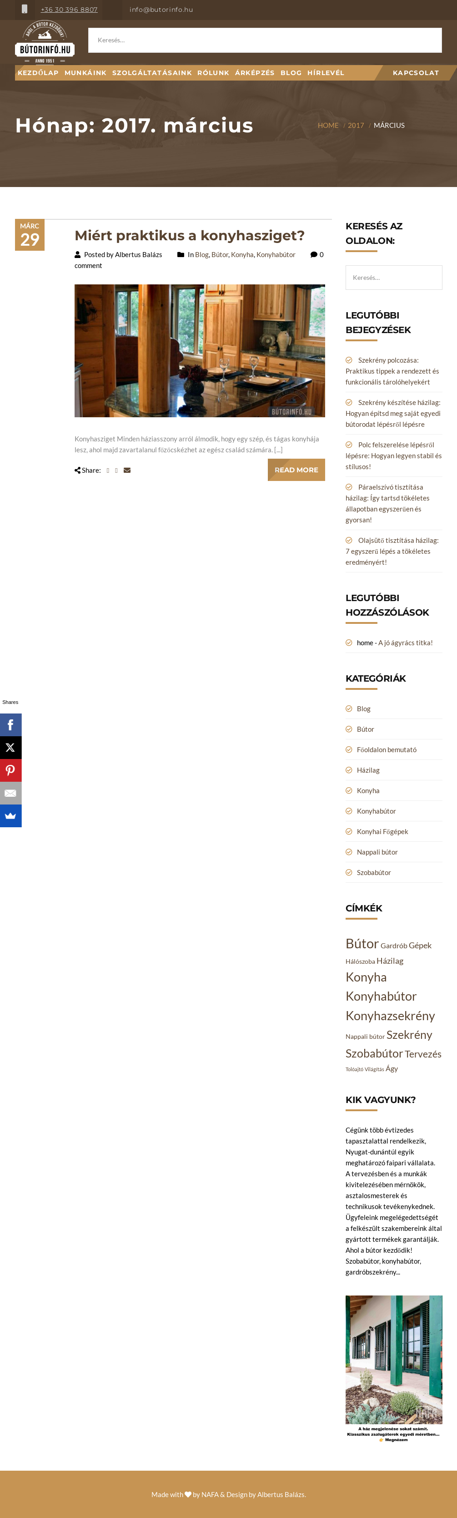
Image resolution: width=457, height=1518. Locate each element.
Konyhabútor (276, 254)
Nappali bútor (377, 852)
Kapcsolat (416, 73)
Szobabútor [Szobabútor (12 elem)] (374, 1053)
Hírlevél (325, 73)
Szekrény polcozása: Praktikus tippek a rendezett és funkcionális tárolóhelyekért (392, 371)
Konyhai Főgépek (382, 831)
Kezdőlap (38, 73)
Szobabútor (374, 872)
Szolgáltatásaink (152, 73)
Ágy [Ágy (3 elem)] (392, 1068)
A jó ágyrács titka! (405, 642)
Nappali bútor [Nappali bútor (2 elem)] (365, 1036)
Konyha (242, 254)
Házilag (368, 770)
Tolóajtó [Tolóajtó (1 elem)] (354, 1069)
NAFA (210, 1494)
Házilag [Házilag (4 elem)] (390, 961)
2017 (356, 125)
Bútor (219, 254)
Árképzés (255, 73)
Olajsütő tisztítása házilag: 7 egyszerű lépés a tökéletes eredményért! (392, 551)
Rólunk (213, 73)
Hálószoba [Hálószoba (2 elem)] (360, 961)
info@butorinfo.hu (161, 9)
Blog (291, 73)
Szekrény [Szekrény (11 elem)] (409, 1034)
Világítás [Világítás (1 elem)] (374, 1069)
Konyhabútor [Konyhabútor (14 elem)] (381, 996)
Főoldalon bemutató (387, 749)
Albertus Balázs (281, 1494)
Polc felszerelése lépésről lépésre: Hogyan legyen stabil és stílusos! (394, 455)
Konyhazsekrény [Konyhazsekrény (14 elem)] (390, 1015)
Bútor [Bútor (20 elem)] (362, 943)
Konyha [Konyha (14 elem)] (366, 977)
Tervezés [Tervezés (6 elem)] (423, 1053)
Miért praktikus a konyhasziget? (190, 235)
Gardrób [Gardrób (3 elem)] (394, 945)
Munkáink (86, 73)
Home (328, 125)
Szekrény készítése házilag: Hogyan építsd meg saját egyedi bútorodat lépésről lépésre (393, 413)
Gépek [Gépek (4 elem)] (420, 945)
